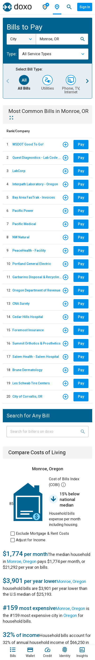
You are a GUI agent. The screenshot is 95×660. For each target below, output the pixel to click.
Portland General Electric (31, 264)
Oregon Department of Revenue (36, 290)
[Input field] (43, 431)
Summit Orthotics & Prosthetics (36, 343)
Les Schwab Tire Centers (31, 383)
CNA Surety (20, 303)
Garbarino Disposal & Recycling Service (37, 277)
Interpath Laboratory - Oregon (35, 184)
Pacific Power (22, 211)
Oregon (70, 615)
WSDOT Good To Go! (28, 144)
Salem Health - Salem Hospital (35, 357)
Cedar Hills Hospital (27, 317)
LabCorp (18, 171)
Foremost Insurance (28, 330)
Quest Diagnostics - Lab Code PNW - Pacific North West (37, 157)
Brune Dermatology (27, 370)
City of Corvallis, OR (27, 396)
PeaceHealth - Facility (29, 250)
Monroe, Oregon (22, 561)
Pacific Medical (24, 224)
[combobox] (21, 39)
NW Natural (20, 237)
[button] (82, 39)
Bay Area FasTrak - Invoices (33, 197)
